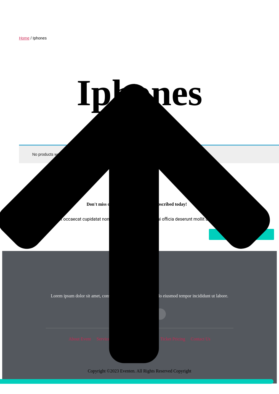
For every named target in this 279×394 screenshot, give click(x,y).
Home (24, 38)
